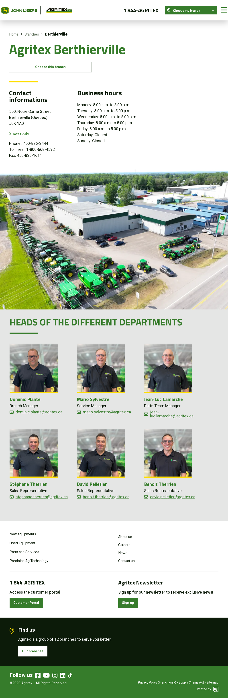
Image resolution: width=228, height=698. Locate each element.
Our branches (35, 650)
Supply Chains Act (191, 682)
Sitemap (212, 682)
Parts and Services (24, 548)
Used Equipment (22, 539)
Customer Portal (29, 600)
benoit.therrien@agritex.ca (106, 495)
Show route (19, 131)
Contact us (126, 557)
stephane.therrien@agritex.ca (42, 495)
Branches (31, 30)
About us (125, 533)
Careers (124, 541)
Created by (207, 689)
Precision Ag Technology (29, 557)
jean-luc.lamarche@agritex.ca (171, 411)
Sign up (129, 600)
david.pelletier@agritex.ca (172, 495)
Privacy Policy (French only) (157, 682)
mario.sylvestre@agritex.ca (107, 409)
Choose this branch (56, 63)
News (122, 549)
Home (13, 30)
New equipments (23, 530)
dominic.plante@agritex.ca (39, 409)
